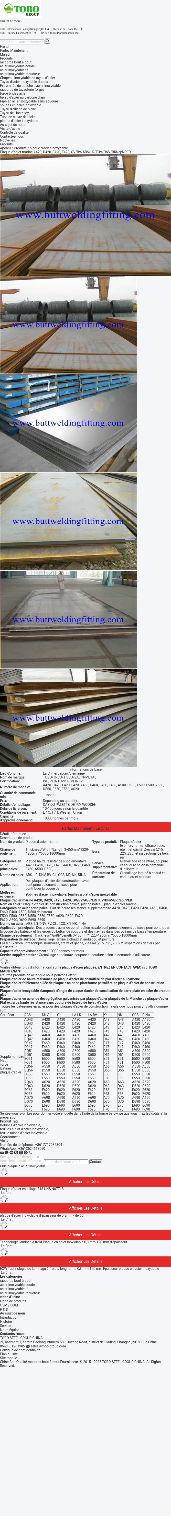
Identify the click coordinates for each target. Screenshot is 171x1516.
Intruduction (9, 1317)
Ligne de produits (13, 1301)
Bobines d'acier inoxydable (20, 1125)
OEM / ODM (9, 1305)
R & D (4, 1309)
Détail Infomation (13, 834)
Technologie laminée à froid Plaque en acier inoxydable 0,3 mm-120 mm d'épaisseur (63, 1242)
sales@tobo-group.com (48, 1346)
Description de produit (16, 838)
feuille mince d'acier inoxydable (23, 1133)
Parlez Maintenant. (14, 50)
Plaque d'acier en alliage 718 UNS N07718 (32, 1189)
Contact (96, 1162)
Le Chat (102, 828)
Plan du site (9, 1354)
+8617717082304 (48, 1145)
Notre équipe (10, 1330)
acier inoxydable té (14, 1289)
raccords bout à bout (16, 1281)
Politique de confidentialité (20, 1350)
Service (5, 1326)
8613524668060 (32, 1149)
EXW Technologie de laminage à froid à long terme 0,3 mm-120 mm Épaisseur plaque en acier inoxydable (79, 1269)
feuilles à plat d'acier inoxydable (24, 1129)
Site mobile (8, 1358)
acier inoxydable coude (17, 1285)
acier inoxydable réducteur (20, 1293)
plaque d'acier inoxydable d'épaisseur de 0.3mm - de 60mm (44, 1215)
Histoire (6, 1322)
